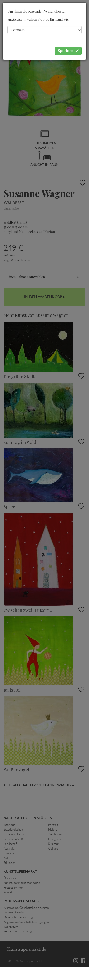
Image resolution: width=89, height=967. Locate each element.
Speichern (68, 51)
